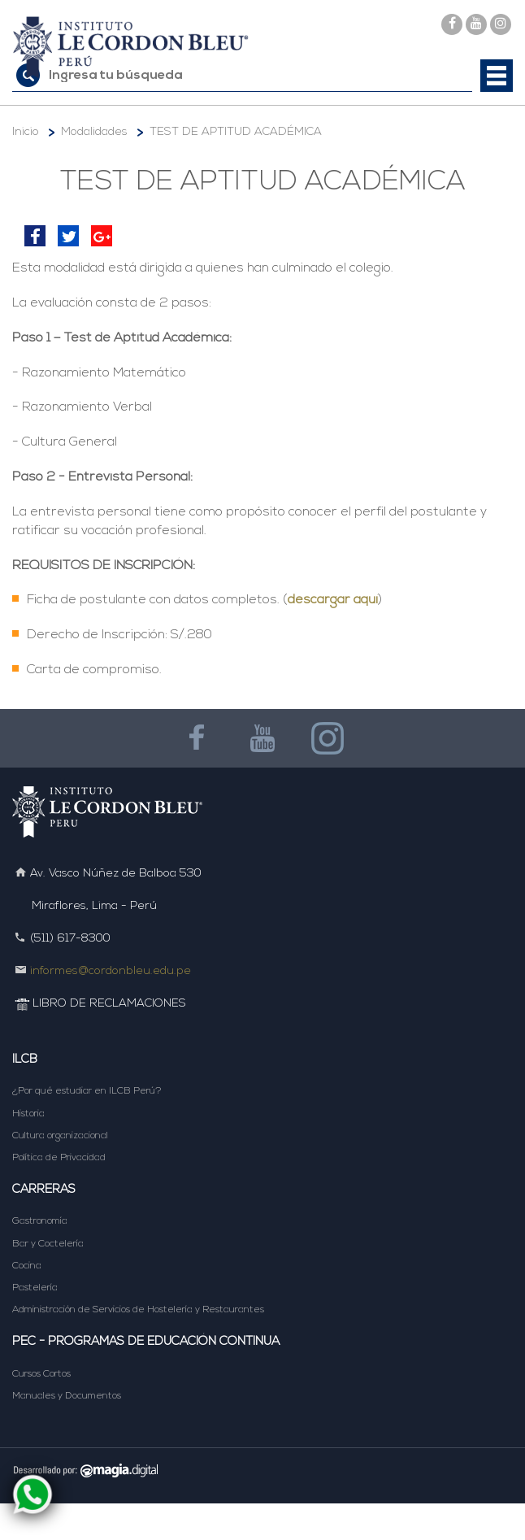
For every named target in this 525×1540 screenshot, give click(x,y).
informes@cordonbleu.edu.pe (110, 971)
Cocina (26, 1266)
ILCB (24, 1060)
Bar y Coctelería (48, 1244)
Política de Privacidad (59, 1158)
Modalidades (94, 132)
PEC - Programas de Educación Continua (146, 1342)
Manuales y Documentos (66, 1396)
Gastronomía (39, 1221)
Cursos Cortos (41, 1374)
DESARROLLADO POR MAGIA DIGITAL (262, 1470)
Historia (28, 1114)
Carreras (44, 1190)
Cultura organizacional (60, 1136)
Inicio (25, 132)
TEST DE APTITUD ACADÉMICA (236, 132)
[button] (496, 75)
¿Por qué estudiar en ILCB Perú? (87, 1091)
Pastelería (35, 1288)
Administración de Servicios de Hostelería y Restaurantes (138, 1310)
